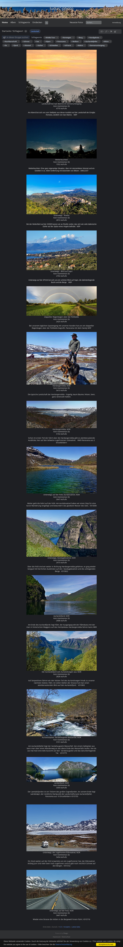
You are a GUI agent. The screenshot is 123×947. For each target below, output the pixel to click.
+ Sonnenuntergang (97, 45)
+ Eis (6, 45)
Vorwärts (67, 927)
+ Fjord (16, 45)
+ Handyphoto (94, 37)
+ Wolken (76, 41)
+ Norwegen (68, 37)
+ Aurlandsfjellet (91, 41)
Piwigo (66, 933)
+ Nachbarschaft (11, 41)
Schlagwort (18, 31)
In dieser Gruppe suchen (17, 37)
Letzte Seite (76, 927)
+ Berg (81, 37)
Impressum (57, 937)
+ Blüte (107, 41)
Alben (13, 22)
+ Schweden (54, 45)
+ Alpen (49, 41)
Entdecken (37, 22)
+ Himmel (28, 45)
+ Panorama (62, 41)
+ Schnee (26, 41)
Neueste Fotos (76, 22)
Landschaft (35, 31)
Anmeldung (116, 22)
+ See (38, 41)
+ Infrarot (68, 45)
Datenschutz (66, 937)
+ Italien (41, 45)
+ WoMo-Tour (51, 37)
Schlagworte (24, 22)
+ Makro (81, 45)
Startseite (6, 31)
